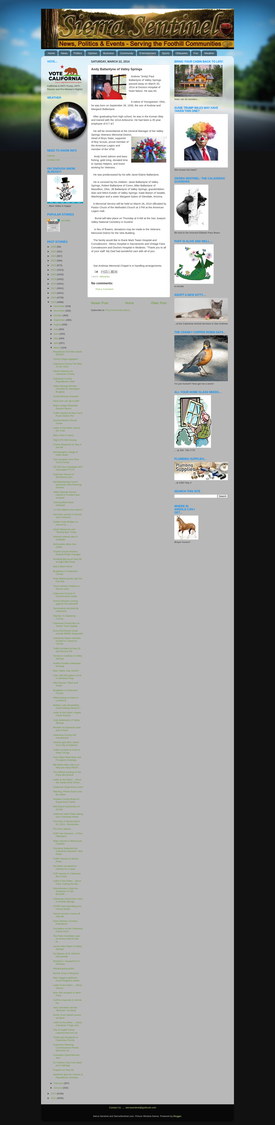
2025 (54, 251)
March (57, 347)
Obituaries (181, 53)
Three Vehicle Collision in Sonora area (66, 587)
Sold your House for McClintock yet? (63, 475)
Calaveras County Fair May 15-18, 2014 (67, 365)
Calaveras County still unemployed (64, 736)
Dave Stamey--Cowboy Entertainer (65, 922)
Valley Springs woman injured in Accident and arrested (66, 495)
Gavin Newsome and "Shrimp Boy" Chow (64, 530)
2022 (54, 265)
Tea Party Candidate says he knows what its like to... (66, 939)
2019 (54, 279)
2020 (54, 274)
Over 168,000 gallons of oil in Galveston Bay (67, 677)
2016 (54, 293)
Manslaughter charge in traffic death (65, 453)
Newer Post (99, 303)
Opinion (92, 53)
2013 (54, 1093)
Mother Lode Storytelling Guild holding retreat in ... (67, 706)
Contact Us (115, 1107)
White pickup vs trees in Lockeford (65, 699)
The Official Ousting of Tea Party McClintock (67, 773)
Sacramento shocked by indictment (66, 609)
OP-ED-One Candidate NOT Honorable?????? (68, 468)
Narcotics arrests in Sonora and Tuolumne (67, 516)
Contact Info (53, 160)
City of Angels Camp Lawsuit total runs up (65, 1031)
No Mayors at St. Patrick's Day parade (66, 955)
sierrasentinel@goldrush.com (140, 1107)
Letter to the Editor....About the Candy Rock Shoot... (67, 781)
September (60, 320)
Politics (78, 53)
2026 (54, 246)
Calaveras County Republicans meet (64, 380)
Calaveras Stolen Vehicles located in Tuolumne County (67, 641)
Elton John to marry (63, 435)
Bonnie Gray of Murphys (66, 973)
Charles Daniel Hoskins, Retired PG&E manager (67, 553)
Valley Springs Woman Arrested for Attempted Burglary (66, 389)
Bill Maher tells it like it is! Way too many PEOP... (66, 766)
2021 (54, 270)
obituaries (104, 276)
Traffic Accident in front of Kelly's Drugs (66, 751)
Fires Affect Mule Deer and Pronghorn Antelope (67, 758)
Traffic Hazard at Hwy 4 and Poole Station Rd (67, 414)
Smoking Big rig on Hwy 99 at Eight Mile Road (67, 560)
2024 (54, 256)
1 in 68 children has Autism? (68, 509)
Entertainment (147, 53)
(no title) (66, 220)
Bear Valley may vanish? (66, 670)
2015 (54, 297)
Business (108, 53)
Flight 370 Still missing (65, 440)
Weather (209, 53)
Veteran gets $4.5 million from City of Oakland (66, 743)
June (56, 333)
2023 (54, 260)
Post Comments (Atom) (118, 310)
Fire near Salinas (62, 829)
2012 (54, 1098)
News (64, 53)
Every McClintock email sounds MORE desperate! (68, 632)
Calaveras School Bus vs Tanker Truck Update (66, 624)
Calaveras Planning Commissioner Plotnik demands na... (66, 1047)
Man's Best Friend (62, 566)
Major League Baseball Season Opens (65, 407)
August (58, 324)
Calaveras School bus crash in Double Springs (68, 900)
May (56, 338)
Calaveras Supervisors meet (68, 787)
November (59, 310)
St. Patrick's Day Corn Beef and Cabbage (67, 1064)
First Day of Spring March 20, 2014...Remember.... (67, 822)
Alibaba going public (63, 968)
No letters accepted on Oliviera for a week (65, 867)
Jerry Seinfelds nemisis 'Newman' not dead (65, 1009)
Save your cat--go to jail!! (66, 401)
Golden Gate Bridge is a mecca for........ (65, 523)
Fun (196, 53)
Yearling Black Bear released (63, 503)
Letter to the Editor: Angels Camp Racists (67, 714)
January (58, 1087)
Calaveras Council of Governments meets (65, 595)
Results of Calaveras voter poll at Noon (67, 729)
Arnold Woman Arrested (65, 396)
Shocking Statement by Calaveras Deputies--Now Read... (68, 851)
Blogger (177, 1116)
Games (51, 155)
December (59, 306)
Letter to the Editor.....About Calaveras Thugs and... (67, 1024)
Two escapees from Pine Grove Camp (66, 461)
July (56, 329)
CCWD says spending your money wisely (67, 907)
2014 (54, 302)
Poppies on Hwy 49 (63, 1070)
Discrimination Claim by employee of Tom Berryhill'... (65, 891)
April (56, 343)
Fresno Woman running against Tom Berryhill (65, 602)
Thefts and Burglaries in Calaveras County (65, 1038)
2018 (54, 283)
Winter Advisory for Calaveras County (64, 372)
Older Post (158, 303)
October (58, 315)
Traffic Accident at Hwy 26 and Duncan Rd (66, 650)
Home (51, 53)
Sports (165, 53)
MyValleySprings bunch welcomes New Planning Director (67, 485)
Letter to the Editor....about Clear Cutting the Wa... (67, 882)
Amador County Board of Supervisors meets (66, 800)
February (59, 1083)
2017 (54, 288)
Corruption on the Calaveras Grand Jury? (68, 930)
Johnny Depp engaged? (65, 359)
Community (126, 53)
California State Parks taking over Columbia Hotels (68, 815)
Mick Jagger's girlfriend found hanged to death (66, 979)
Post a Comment (104, 289)
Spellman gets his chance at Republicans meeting (68, 1076)
